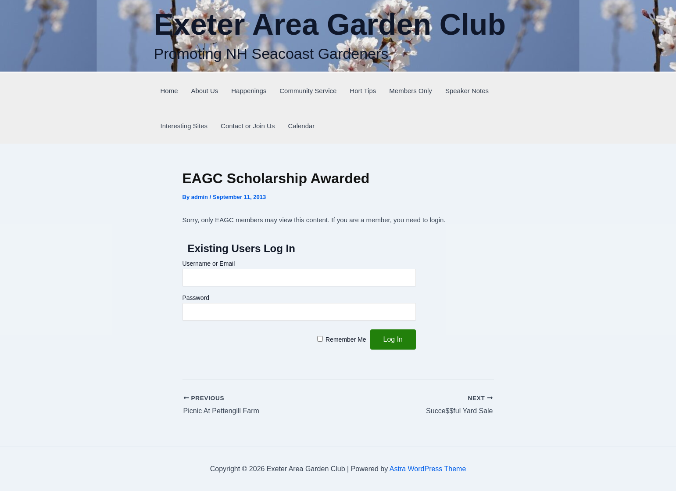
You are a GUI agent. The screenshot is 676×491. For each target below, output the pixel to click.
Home (169, 90)
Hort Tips (363, 90)
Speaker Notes (467, 90)
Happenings (248, 90)
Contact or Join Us (248, 126)
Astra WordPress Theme (428, 469)
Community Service (307, 90)
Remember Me (345, 339)
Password (195, 297)
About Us (204, 90)
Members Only (410, 90)
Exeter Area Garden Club (330, 24)
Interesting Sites (184, 126)
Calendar (301, 126)
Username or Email (208, 263)
